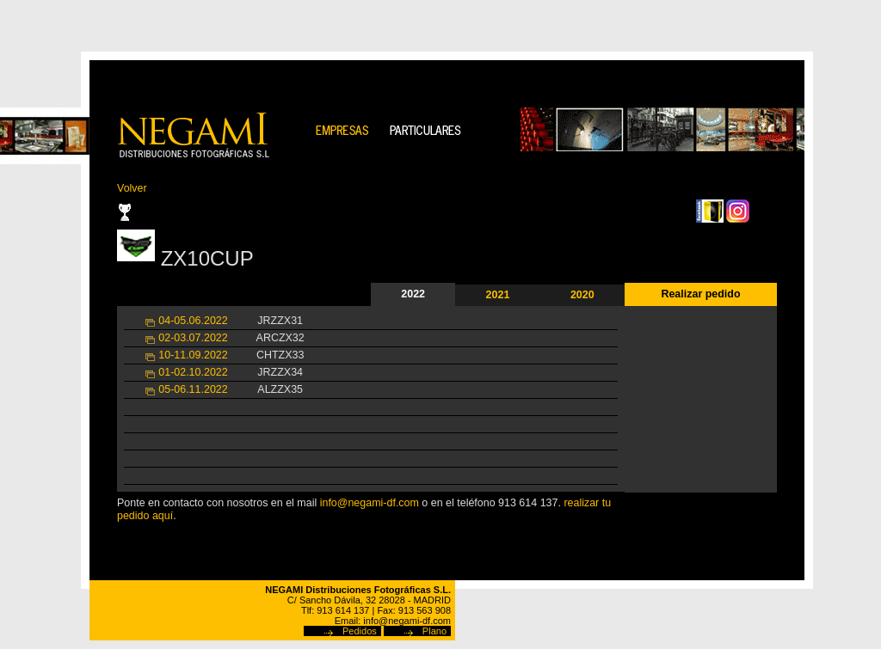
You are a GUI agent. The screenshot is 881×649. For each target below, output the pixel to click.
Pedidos (359, 631)
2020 (582, 295)
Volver (132, 188)
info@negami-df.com (369, 503)
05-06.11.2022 (192, 389)
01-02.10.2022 (192, 372)
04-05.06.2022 (192, 321)
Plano (434, 631)
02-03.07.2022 (192, 338)
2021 (498, 295)
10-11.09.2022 (192, 355)
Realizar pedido (700, 294)
